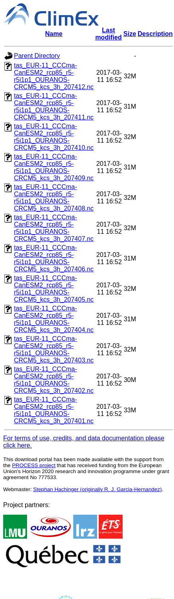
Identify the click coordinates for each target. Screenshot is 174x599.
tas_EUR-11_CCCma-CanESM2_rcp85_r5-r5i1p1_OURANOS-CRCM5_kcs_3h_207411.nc (54, 106)
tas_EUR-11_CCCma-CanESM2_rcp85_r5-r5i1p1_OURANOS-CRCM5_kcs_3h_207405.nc (54, 289)
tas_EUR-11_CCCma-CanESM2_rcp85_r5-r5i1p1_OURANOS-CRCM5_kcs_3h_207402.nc (54, 380)
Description (155, 33)
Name (54, 33)
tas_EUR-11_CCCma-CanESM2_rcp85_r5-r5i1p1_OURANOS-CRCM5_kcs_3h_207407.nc (54, 228)
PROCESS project (33, 465)
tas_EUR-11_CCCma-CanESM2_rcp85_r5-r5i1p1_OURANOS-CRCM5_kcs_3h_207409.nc (54, 167)
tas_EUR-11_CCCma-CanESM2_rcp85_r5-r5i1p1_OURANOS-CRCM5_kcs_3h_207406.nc (54, 258)
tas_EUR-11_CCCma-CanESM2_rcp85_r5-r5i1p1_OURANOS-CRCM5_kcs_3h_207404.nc (54, 319)
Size (129, 33)
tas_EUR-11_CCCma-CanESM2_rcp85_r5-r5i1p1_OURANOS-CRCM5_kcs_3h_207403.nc (54, 349)
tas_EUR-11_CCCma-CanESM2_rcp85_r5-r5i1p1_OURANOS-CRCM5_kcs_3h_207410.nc (54, 137)
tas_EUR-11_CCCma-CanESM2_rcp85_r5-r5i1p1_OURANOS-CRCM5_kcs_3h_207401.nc (54, 410)
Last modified (108, 34)
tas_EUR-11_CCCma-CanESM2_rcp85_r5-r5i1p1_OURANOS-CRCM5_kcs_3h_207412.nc (54, 76)
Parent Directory (37, 55)
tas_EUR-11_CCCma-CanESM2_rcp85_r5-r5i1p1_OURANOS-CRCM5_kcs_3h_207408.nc (54, 197)
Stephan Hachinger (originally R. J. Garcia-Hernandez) (97, 489)
